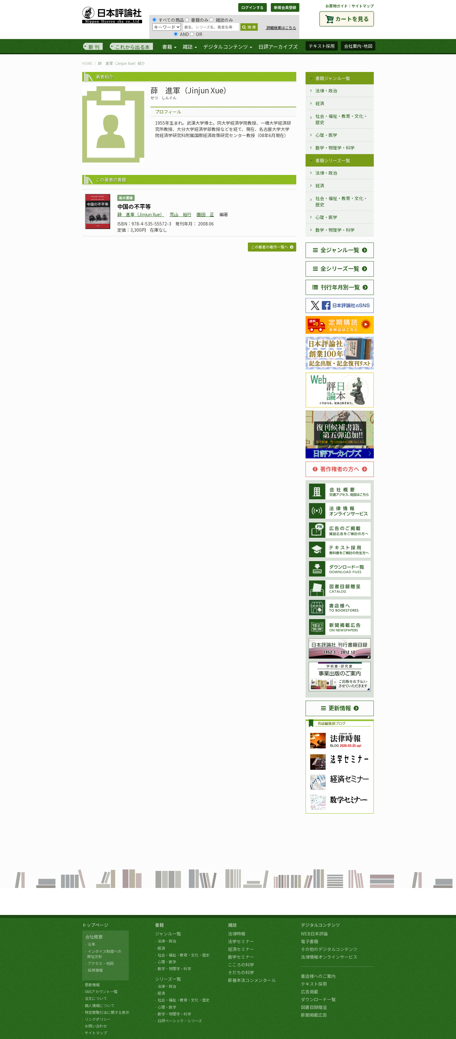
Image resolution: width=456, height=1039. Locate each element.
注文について (96, 998)
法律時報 (236, 933)
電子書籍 (309, 941)
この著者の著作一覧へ (269, 246)
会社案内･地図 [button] (358, 46)
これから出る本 (132, 47)
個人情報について (99, 1005)
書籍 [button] (169, 46)
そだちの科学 (241, 972)
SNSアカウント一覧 (101, 991)
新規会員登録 (285, 7)
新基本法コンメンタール (252, 980)
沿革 (91, 944)
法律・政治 (326, 90)
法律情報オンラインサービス (329, 957)
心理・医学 (326, 135)
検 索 (249, 26)
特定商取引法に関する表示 (107, 1012)
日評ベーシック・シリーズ (180, 1020)
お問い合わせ (96, 1025)
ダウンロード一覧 (318, 999)
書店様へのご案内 (318, 976)
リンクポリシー (98, 1019)
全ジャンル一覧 (336, 250)
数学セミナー (241, 957)
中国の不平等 (134, 206)
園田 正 (205, 214)
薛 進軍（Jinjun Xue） (140, 214)
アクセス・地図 (101, 963)
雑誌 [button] (190, 46)
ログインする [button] (252, 7)
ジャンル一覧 (168, 933)
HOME (87, 63)
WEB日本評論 (314, 933)
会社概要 (94, 937)
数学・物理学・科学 (335, 148)
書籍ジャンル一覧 (332, 78)
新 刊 (94, 47)
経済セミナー (241, 949)
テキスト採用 (314, 984)
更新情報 (336, 708)
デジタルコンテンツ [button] (227, 46)
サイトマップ (362, 5)
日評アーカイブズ (278, 46)
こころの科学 (241, 964)
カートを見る (352, 19)
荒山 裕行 (180, 214)
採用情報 (95, 970)
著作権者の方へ (336, 469)
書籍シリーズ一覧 (332, 160)
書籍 (159, 925)
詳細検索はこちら (281, 27)
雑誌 (232, 925)
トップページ (95, 925)
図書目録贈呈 (314, 1007)
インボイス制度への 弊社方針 (103, 953)
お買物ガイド (336, 5)
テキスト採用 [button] (322, 46)
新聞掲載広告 (314, 1015)
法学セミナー (241, 941)
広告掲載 (309, 991)
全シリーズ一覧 (336, 268)
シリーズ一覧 (168, 979)
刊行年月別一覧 (336, 287)
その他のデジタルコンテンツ (329, 949)
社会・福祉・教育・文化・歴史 (341, 119)
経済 (319, 103)
